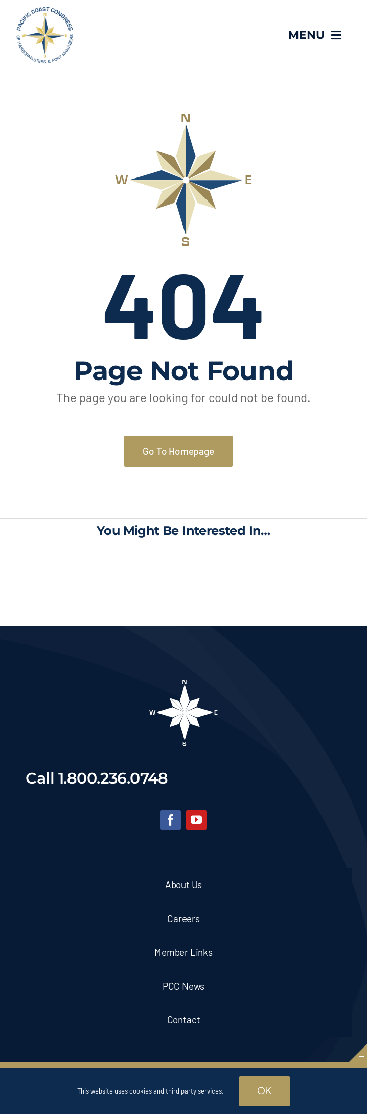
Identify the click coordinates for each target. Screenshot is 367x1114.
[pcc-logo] (44, 10)
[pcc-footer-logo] (183, 682)
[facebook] (170, 820)
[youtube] (196, 820)
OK (264, 1091)
